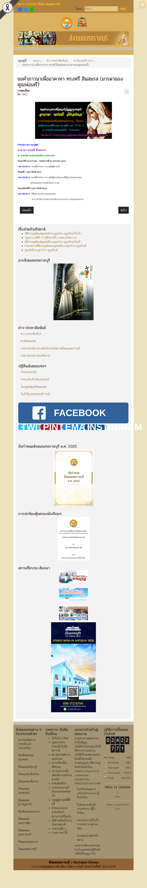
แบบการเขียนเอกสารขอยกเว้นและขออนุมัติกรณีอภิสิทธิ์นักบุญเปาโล (87, 849)
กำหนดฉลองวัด (29, 372)
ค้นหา (123, 8)
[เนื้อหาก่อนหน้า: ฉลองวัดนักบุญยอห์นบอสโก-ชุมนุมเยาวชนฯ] (27, 210)
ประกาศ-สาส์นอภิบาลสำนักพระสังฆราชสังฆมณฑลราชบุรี (50, 348)
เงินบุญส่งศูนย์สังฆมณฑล (34, 386)
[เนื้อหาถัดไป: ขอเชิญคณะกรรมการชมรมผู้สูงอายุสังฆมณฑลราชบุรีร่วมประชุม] (123, 210)
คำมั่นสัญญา (81, 742)
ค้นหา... (80, 8)
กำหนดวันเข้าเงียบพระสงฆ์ (35, 379)
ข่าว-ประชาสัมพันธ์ (31, 333)
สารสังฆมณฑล (28, 341)
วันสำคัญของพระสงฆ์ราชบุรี (35, 394)
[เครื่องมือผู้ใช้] (127, 91)
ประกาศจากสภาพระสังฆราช (35, 355)
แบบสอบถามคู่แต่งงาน (86, 738)
